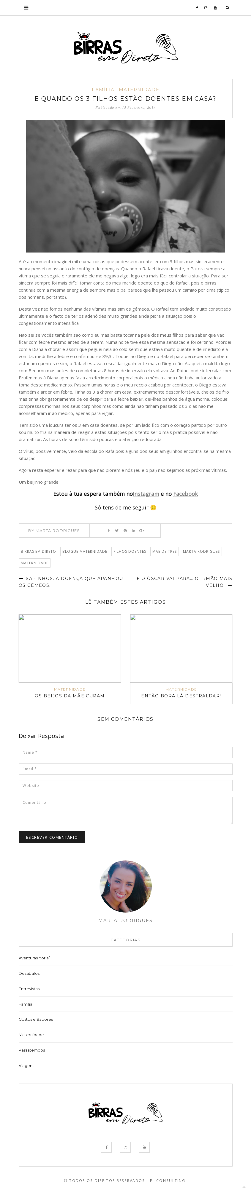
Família (103, 89)
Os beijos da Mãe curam (70, 696)
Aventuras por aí (34, 958)
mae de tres (164, 551)
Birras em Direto (38, 551)
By (54, 530)
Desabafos (29, 973)
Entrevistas (29, 989)
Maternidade (139, 89)
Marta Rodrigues (201, 551)
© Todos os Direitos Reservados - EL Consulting (124, 1180)
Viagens (26, 1065)
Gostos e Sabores (36, 1019)
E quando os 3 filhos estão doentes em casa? (126, 99)
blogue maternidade (84, 551)
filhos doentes (129, 551)
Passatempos (32, 1050)
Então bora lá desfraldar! (181, 696)
